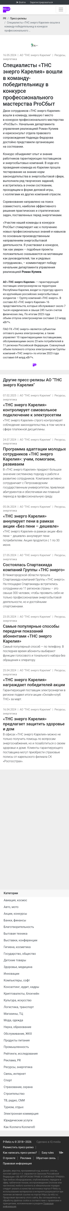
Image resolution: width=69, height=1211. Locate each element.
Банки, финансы (15, 920)
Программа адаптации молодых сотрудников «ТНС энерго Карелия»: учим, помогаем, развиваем (34, 456)
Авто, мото (11, 907)
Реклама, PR (12, 1060)
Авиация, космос (15, 900)
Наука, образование (17, 1027)
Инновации (11, 973)
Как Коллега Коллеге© (19, 1127)
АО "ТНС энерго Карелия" (35, 55)
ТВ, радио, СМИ (14, 1100)
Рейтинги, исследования (21, 1053)
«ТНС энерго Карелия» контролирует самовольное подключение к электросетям (32, 409)
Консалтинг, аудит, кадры (21, 987)
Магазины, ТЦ (13, 1014)
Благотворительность (19, 927)
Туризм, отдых (14, 1107)
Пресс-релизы (18, 18)
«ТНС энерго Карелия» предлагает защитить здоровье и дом (34, 723)
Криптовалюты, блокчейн (21, 993)
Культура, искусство (17, 1000)
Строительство (14, 1093)
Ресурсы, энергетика (18, 1067)
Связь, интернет (15, 1074)
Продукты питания (17, 1040)
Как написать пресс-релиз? (20, 1152)
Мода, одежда (13, 1020)
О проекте (9, 1158)
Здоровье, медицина (18, 967)
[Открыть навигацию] (61, 9)
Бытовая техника (15, 933)
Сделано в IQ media (48, 1142)
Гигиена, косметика (17, 947)
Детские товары (15, 960)
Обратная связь (46, 1158)
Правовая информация (17, 1163)
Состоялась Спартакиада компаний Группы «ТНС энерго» (34, 567)
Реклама (25, 1158)
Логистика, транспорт (19, 1007)
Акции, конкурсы (15, 913)
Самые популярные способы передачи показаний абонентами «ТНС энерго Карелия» (31, 634)
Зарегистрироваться (41, 2)
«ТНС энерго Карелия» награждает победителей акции (34, 682)
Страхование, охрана (18, 1087)
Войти (22, 2)
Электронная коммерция (21, 1113)
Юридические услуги (18, 1120)
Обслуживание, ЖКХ (18, 1033)
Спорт (8, 1080)
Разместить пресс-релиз (18, 1147)
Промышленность (16, 1047)
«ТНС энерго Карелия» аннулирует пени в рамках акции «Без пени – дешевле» (31, 521)
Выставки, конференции (20, 940)
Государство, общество (20, 953)
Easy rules (48, 1152)
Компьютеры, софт (17, 980)
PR (4, 18)
